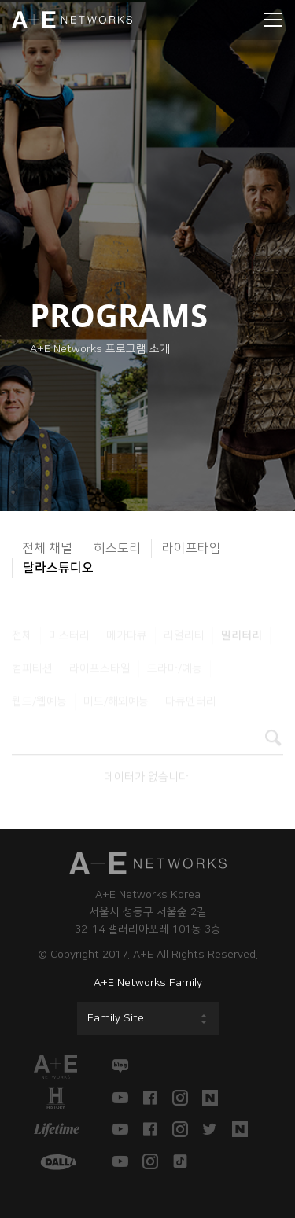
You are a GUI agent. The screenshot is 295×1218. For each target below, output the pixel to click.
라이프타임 (191, 548)
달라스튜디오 (58, 568)
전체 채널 (47, 548)
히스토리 (117, 548)
